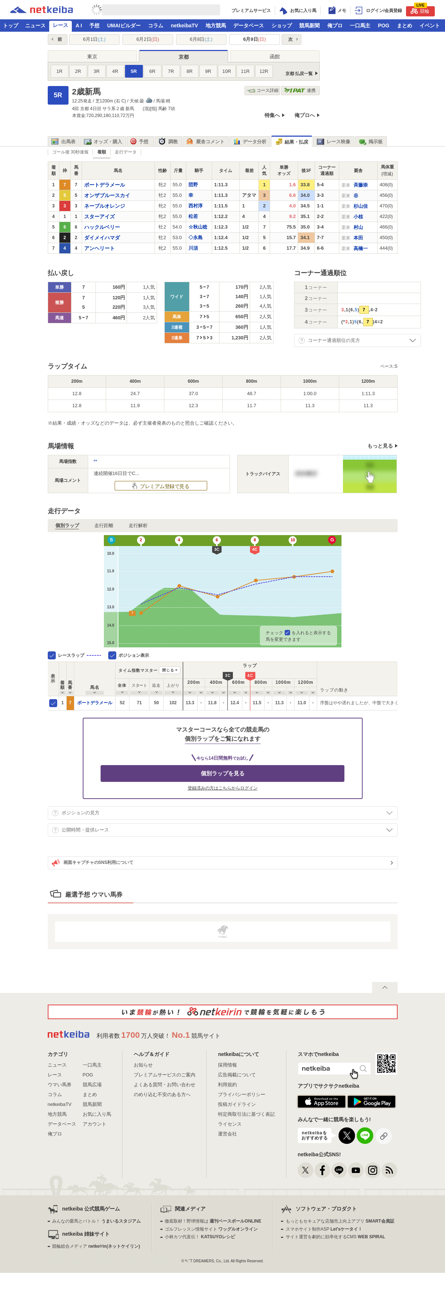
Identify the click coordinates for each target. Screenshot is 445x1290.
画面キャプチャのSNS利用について (93, 862)
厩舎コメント (205, 141)
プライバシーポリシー (241, 1094)
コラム (155, 25)
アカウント (94, 1124)
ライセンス (230, 1124)
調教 (168, 141)
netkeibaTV (184, 25)
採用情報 (227, 1065)
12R (263, 71)
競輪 (419, 10)
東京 (92, 56)
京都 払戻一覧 (299, 73)
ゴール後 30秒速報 (70, 152)
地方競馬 (216, 25)
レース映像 (333, 141)
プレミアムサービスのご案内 (164, 1074)
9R (208, 71)
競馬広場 (92, 1084)
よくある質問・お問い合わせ (164, 1084)
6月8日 (201, 39)
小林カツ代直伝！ (200, 1236)
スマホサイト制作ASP (324, 1229)
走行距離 (103, 525)
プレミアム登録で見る (164, 486)
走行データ (126, 152)
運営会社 (227, 1134)
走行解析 (138, 525)
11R (245, 71)
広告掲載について (237, 1074)
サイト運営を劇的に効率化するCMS (335, 1236)
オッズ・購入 (103, 141)
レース (60, 25)
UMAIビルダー (124, 25)
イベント (429, 25)
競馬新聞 (309, 25)
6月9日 (254, 39)
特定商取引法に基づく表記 (246, 1114)
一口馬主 (360, 25)
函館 (275, 56)
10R (226, 71)
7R (171, 71)
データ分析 (249, 141)
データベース (248, 25)
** (95, 461)
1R (59, 71)
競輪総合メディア (96, 1246)
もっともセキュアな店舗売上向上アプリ (340, 1221)
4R (115, 71)
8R (190, 71)
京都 (184, 57)
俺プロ (335, 25)
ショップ (282, 25)
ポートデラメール (94, 702)
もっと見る (380, 446)
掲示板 (371, 141)
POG (383, 25)
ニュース (35, 25)
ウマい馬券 (59, 1084)
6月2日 (147, 39)
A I (79, 25)
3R (97, 71)
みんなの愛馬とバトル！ (96, 1221)
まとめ (404, 25)
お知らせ (143, 1065)
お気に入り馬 (97, 1114)
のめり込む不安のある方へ (162, 1094)
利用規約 (227, 1084)
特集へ (272, 115)
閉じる (168, 670)
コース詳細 (262, 90)
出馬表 (63, 141)
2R (78, 71)
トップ (10, 25)
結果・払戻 (291, 142)
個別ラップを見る (223, 773)
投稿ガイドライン (237, 1104)
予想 (94, 25)
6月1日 (94, 39)
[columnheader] (62, 679)
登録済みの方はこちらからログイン (223, 788)
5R (134, 71)
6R (152, 71)
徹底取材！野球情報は (213, 1221)
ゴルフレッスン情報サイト (211, 1229)
